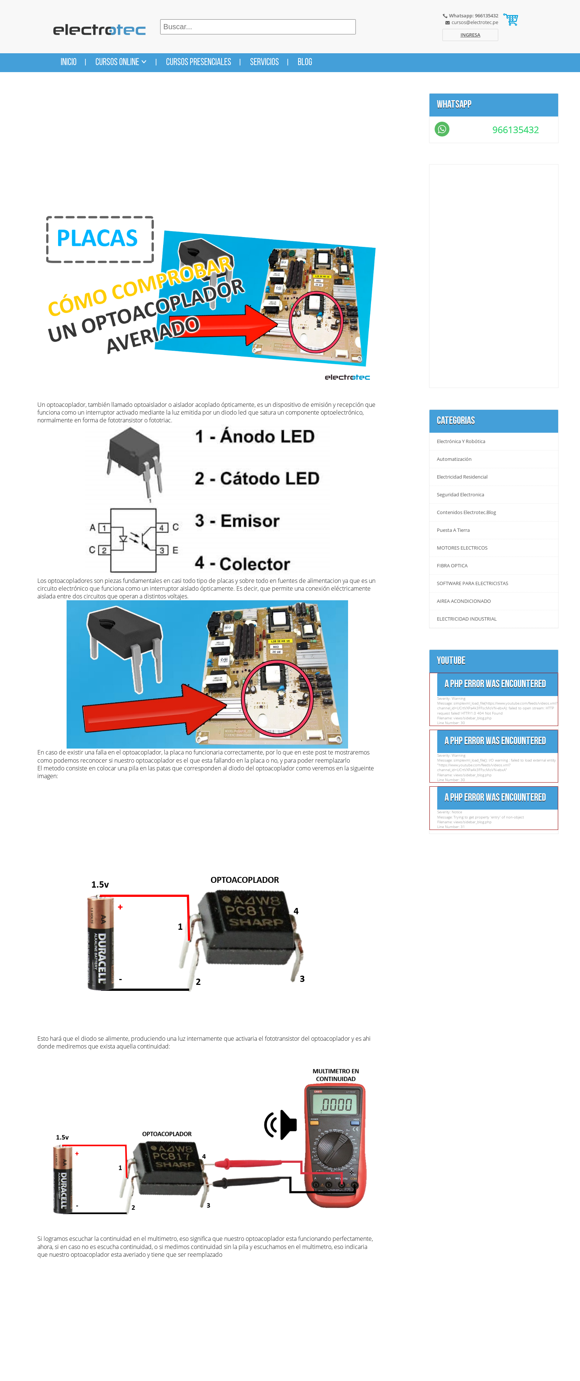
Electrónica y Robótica (461, 441)
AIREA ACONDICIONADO (464, 601)
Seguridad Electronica (460, 495)
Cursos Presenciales (198, 63)
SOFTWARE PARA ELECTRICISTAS (472, 583)
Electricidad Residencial (462, 477)
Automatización (454, 459)
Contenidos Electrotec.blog (466, 512)
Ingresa (470, 35)
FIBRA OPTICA (452, 566)
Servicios (264, 63)
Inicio (69, 63)
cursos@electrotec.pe (475, 22)
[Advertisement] (207, 144)
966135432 (515, 130)
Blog (305, 63)
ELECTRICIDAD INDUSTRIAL (467, 619)
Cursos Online (121, 63)
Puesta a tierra (453, 530)
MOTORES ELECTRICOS (462, 548)
